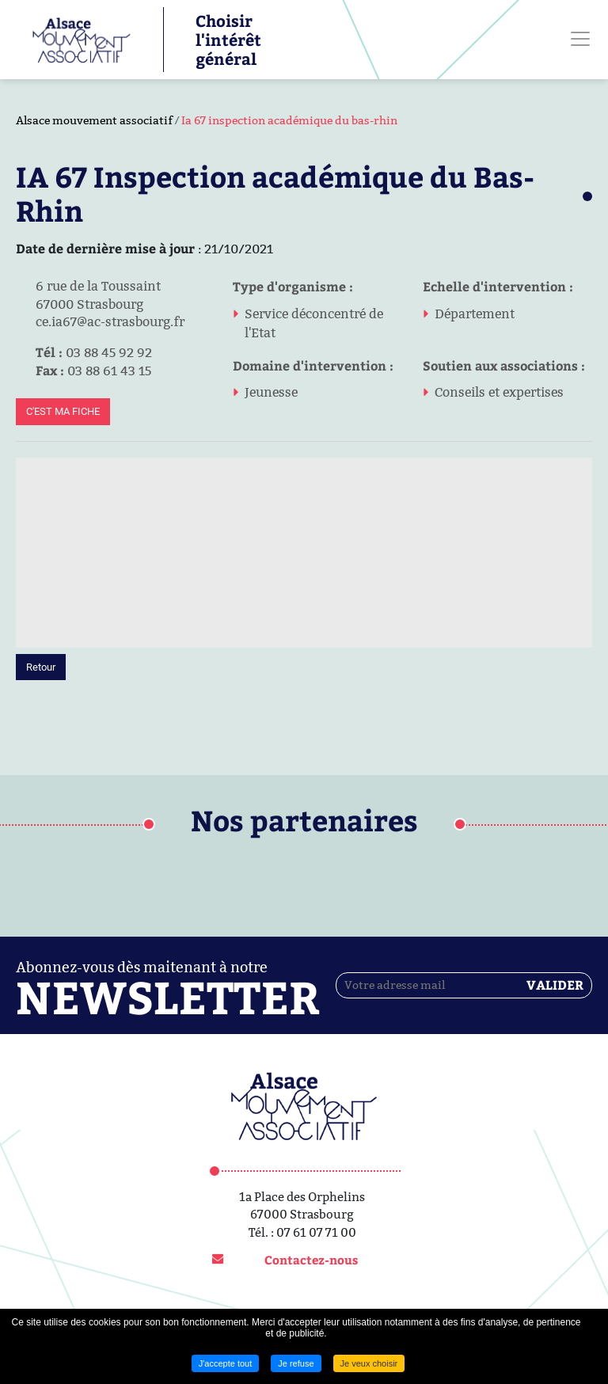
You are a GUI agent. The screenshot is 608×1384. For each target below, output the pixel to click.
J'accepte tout (226, 1363)
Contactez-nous (311, 1260)
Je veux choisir (369, 1363)
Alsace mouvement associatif (94, 120)
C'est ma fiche (63, 411)
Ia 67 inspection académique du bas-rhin (289, 120)
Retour (40, 667)
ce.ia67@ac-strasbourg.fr (100, 321)
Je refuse (296, 1363)
